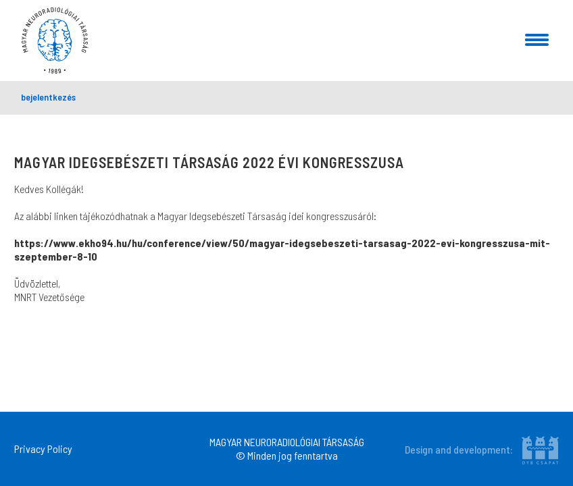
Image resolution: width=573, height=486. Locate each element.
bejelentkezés (48, 97)
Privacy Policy (43, 448)
